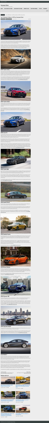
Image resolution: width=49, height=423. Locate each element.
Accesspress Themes (12, 421)
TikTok (40, 8)
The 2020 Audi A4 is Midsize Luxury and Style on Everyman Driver (22, 400)
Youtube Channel (34, 8)
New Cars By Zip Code (8, 8)
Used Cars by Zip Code (18, 8)
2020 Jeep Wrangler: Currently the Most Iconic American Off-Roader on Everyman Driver (7, 373)
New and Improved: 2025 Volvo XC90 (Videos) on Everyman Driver (7, 386)
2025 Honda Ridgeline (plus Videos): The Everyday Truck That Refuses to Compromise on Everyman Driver (7, 414)
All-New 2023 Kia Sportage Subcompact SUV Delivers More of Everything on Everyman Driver (23, 386)
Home (2, 8)
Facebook (45, 8)
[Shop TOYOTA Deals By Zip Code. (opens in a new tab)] (23, 79)
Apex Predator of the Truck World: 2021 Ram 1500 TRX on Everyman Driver (24, 373)
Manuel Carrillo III (24, 47)
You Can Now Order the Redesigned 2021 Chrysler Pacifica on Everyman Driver (7, 400)
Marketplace (26, 8)
